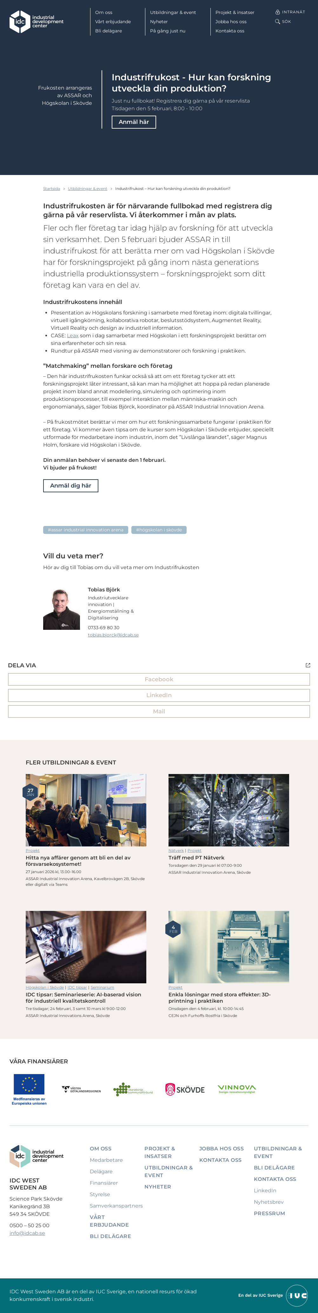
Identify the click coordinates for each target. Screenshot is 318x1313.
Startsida (51, 188)
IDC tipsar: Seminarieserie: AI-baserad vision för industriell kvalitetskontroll (86, 947)
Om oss (103, 12)
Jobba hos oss (231, 21)
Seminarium (102, 987)
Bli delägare (108, 31)
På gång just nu (167, 31)
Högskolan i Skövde (45, 987)
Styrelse (100, 1194)
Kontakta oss (229, 31)
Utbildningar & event (173, 12)
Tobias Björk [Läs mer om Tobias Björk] (104, 590)
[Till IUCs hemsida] (273, 1295)
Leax (73, 336)
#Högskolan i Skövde (159, 530)
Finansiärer (104, 1183)
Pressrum (269, 1213)
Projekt (33, 850)
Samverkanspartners (116, 1206)
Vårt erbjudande (113, 21)
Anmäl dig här (70, 485)
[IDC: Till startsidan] (36, 21)
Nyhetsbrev (269, 1202)
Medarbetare (106, 1160)
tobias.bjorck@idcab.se (113, 635)
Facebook (159, 679)
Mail (159, 711)
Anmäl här (134, 121)
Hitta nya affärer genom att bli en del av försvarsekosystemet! (86, 810)
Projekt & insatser (235, 12)
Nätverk (176, 850)
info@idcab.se (27, 1233)
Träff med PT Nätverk (229, 810)
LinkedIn (159, 695)
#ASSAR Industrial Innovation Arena (85, 530)
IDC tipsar (77, 987)
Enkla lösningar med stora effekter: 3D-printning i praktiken (229, 947)
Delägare (101, 1171)
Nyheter (159, 21)
